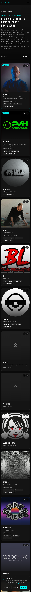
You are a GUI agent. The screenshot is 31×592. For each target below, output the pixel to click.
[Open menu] (28, 2)
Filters (26, 56)
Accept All (23, 587)
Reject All (15, 587)
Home (3, 11)
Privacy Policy (21, 583)
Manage (7, 587)
